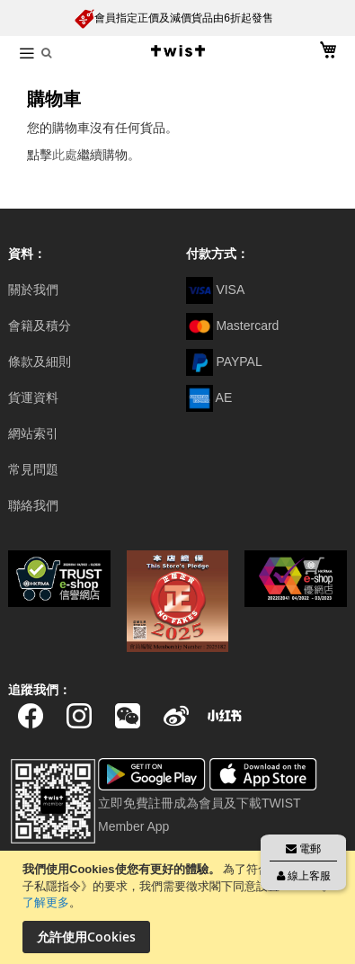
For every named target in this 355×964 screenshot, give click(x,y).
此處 (64, 154)
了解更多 (45, 902)
